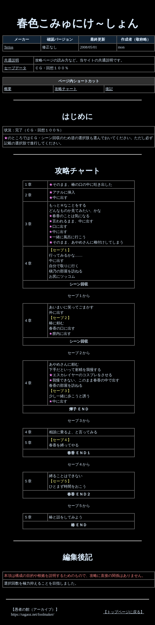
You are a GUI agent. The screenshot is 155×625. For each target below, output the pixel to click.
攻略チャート (66, 89)
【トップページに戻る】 (123, 612)
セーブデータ (15, 68)
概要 (7, 89)
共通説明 (11, 60)
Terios (8, 47)
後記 (109, 89)
